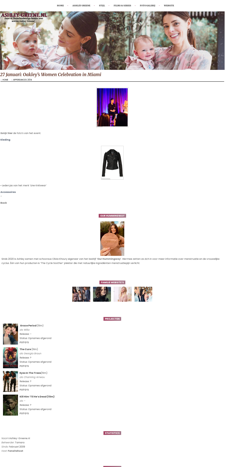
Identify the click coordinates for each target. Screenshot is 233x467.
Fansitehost (15, 454)
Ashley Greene (81, 5)
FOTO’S (24, 345)
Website (169, 5)
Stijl (102, 5)
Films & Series (122, 5)
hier (10, 136)
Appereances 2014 (22, 79)
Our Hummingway (109, 262)
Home (60, 5)
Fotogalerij (147, 5)
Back (3, 206)
